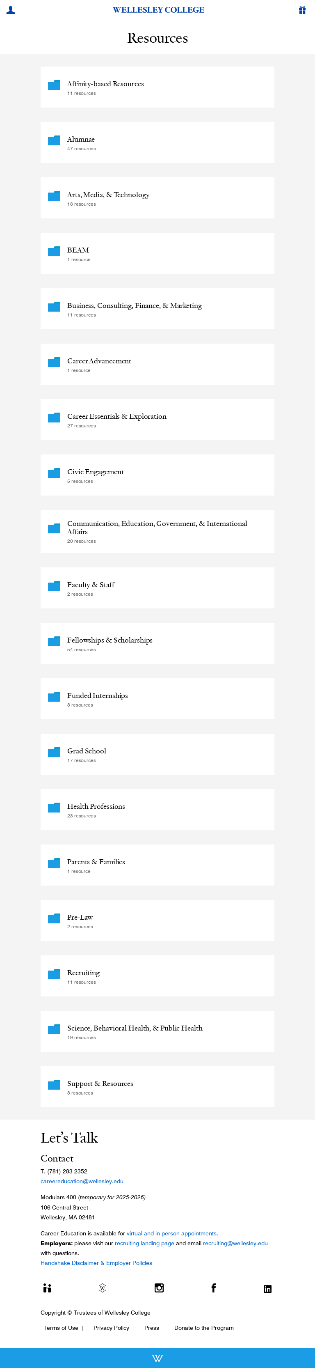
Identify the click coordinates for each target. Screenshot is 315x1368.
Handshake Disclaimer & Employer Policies (96, 1263)
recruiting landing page (144, 1243)
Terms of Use (60, 1327)
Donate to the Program (204, 1327)
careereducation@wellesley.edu (82, 1181)
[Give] (304, 11)
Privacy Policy (111, 1327)
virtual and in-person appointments (172, 1233)
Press (151, 1327)
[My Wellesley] (12, 11)
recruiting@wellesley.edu (235, 1243)
